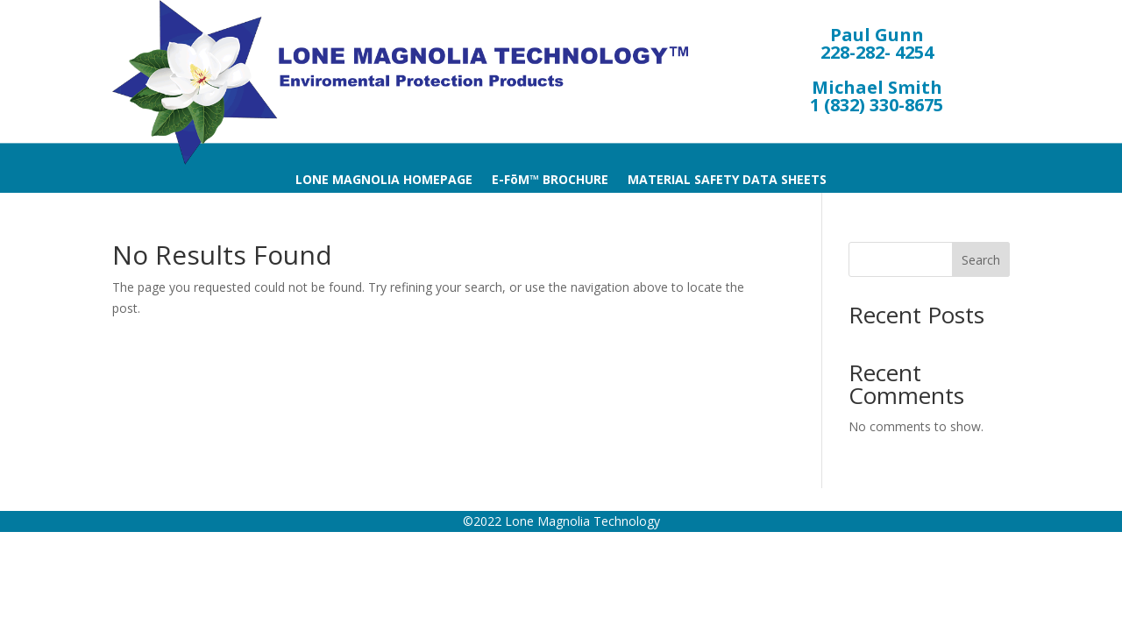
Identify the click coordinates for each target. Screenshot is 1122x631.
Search (981, 260)
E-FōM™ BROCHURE (550, 181)
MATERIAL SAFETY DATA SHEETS (727, 181)
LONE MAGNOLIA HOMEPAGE (383, 181)
